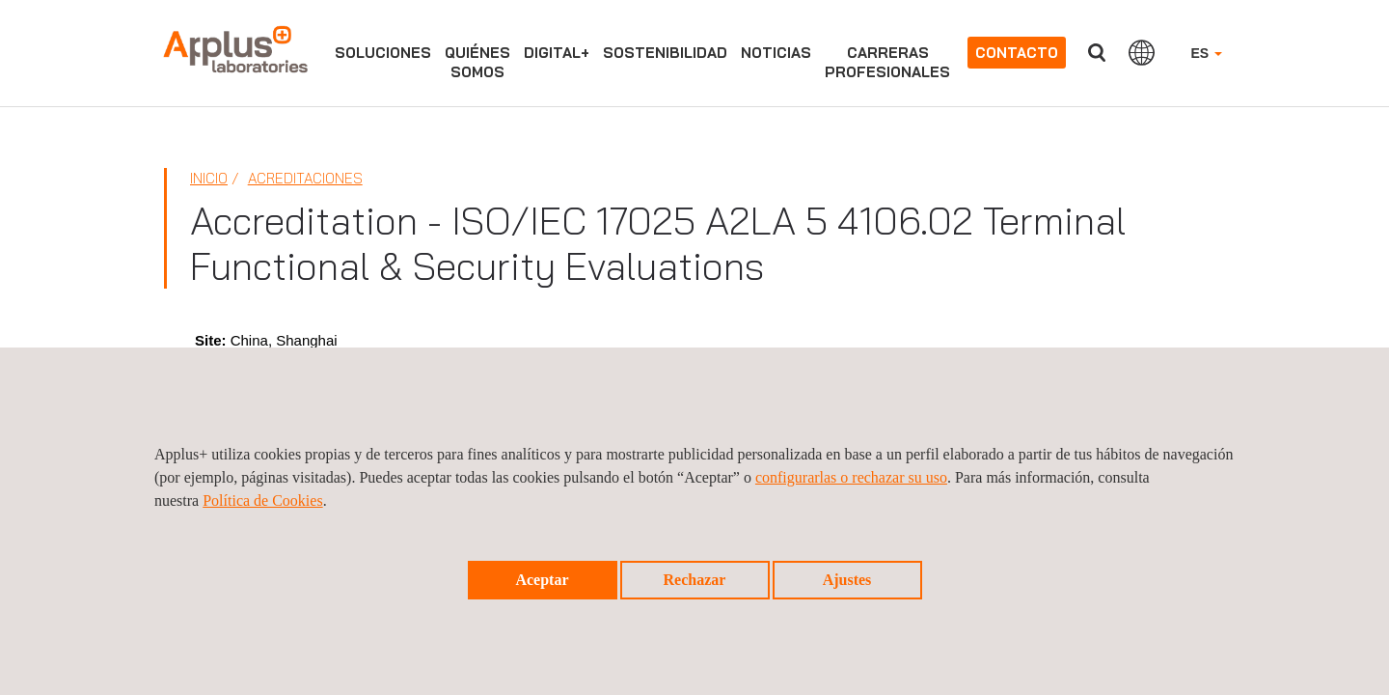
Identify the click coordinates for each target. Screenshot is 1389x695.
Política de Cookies (262, 500)
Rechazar (695, 579)
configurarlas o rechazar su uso (851, 477)
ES (1206, 53)
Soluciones (383, 52)
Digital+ (556, 52)
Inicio (209, 178)
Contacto (1016, 52)
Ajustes (847, 579)
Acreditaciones (305, 178)
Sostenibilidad (665, 52)
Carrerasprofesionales (887, 62)
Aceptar (541, 579)
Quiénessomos (477, 62)
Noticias (776, 52)
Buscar (1096, 53)
